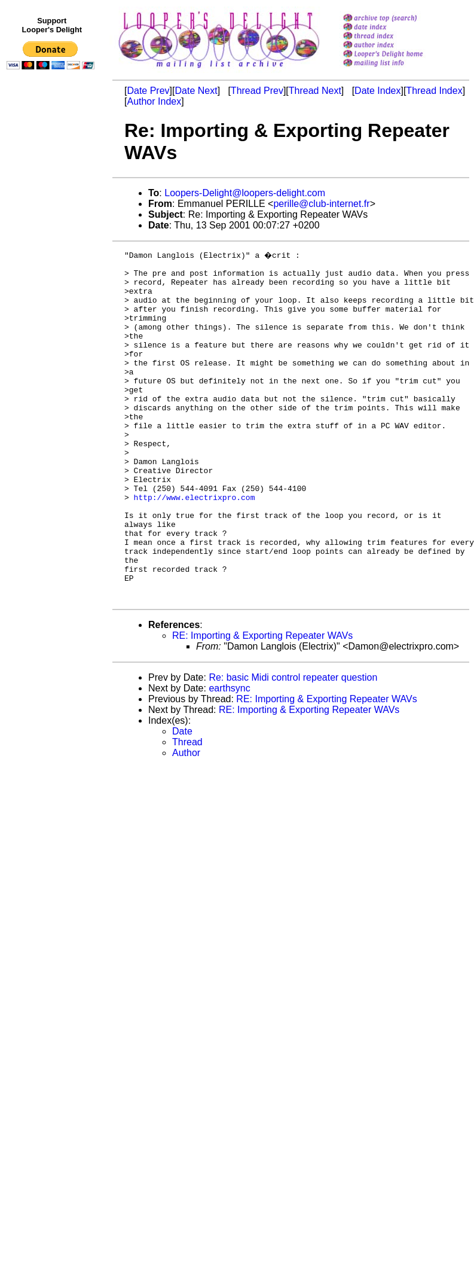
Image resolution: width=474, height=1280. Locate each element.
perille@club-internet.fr (321, 204)
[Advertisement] (52, 321)
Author (186, 821)
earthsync (229, 756)
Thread (187, 810)
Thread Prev (257, 91)
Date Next (196, 91)
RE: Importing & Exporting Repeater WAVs (262, 704)
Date (182, 799)
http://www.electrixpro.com (194, 545)
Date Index (377, 91)
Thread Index (434, 91)
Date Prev (148, 91)
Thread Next (315, 91)
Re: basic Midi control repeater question (293, 745)
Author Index (154, 101)
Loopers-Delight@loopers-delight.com (244, 193)
